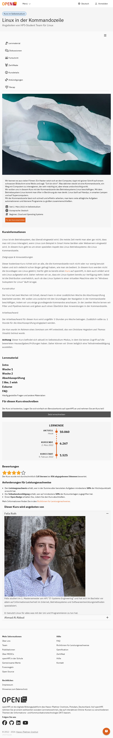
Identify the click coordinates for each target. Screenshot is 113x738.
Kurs (67, 271)
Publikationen (8, 649)
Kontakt (60, 662)
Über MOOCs (8, 654)
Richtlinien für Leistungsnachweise (53, 501)
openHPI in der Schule (12, 658)
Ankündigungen (14, 80)
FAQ (58, 641)
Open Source (8, 671)
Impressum (7, 684)
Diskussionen (13, 50)
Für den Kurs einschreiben (15, 220)
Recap (10, 87)
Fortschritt (11, 58)
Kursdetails (12, 72)
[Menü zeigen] (55, 35)
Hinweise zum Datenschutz (15, 689)
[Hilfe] (106, 731)
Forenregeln (8, 667)
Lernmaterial (12, 43)
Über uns (6, 641)
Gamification (62, 649)
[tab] (55, 43)
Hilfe (58, 658)
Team (4, 645)
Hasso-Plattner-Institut (27, 732)
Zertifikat (60, 654)
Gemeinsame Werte (11, 662)
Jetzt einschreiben (56, 414)
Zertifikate (11, 65)
